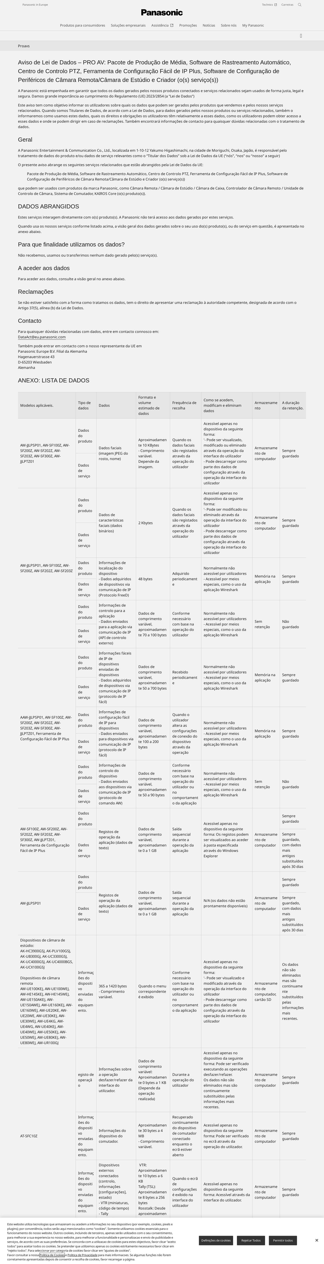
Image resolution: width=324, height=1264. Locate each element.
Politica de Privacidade (82, 1255)
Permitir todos (283, 1240)
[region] (162, 1241)
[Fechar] (317, 1240)
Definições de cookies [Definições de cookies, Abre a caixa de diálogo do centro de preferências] (216, 1240)
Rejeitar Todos (251, 1240)
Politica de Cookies (52, 1255)
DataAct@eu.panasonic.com (42, 336)
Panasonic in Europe (35, 5)
